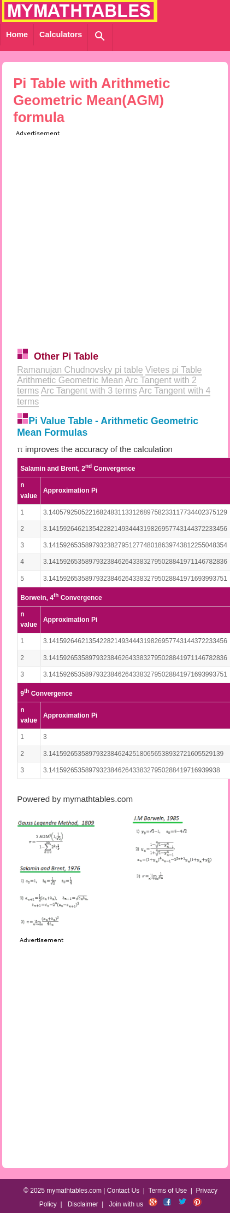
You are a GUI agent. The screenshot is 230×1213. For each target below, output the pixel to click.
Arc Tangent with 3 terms (89, 390)
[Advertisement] (102, 241)
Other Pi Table (66, 356)
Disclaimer (83, 1204)
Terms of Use (167, 1190)
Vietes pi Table (173, 369)
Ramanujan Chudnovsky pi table (80, 369)
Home (17, 34)
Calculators (60, 34)
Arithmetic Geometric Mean (70, 380)
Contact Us (123, 1190)
